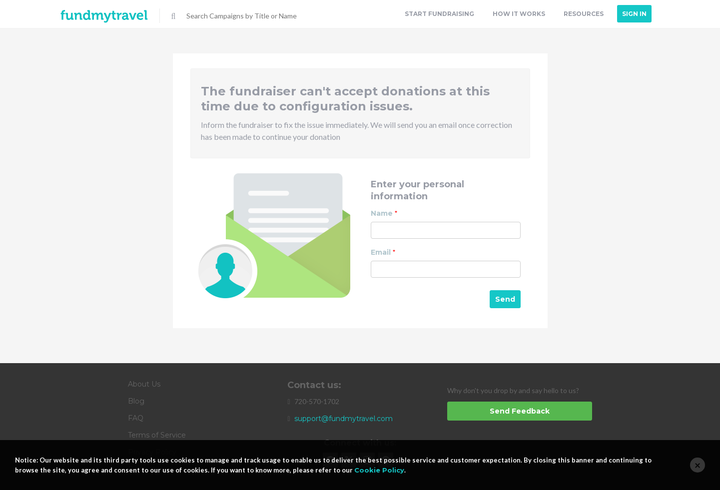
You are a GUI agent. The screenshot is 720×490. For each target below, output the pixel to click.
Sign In (634, 13)
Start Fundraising (439, 13)
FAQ (135, 418)
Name (384, 213)
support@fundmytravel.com (343, 418)
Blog (136, 401)
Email (383, 252)
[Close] (697, 465)
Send (505, 299)
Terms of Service (157, 435)
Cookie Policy (379, 470)
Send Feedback (520, 411)
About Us (144, 384)
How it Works (519, 13)
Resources (584, 13)
